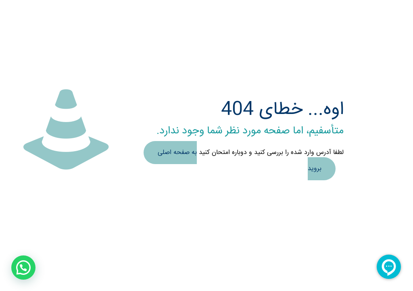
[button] (23, 267)
